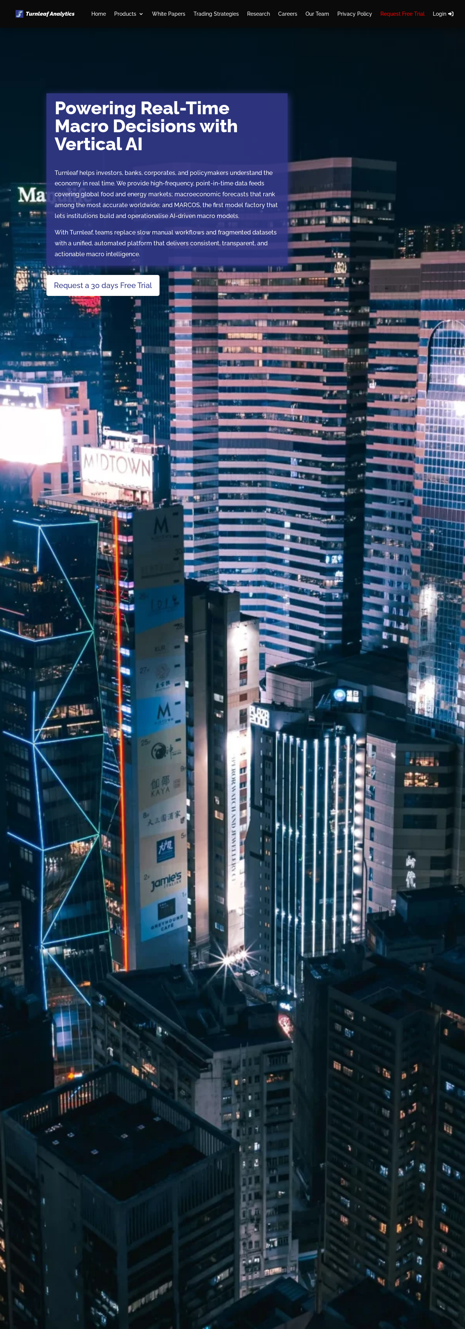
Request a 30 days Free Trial (103, 285)
